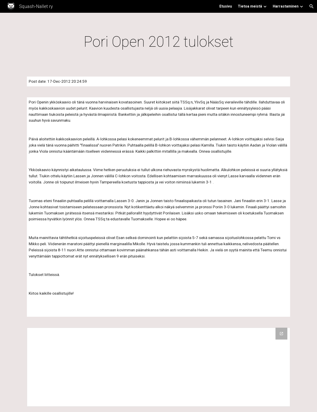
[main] (158, 42)
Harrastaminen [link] (286, 6)
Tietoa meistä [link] (250, 6)
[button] (311, 6)
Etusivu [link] (225, 6)
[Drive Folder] (158, 367)
